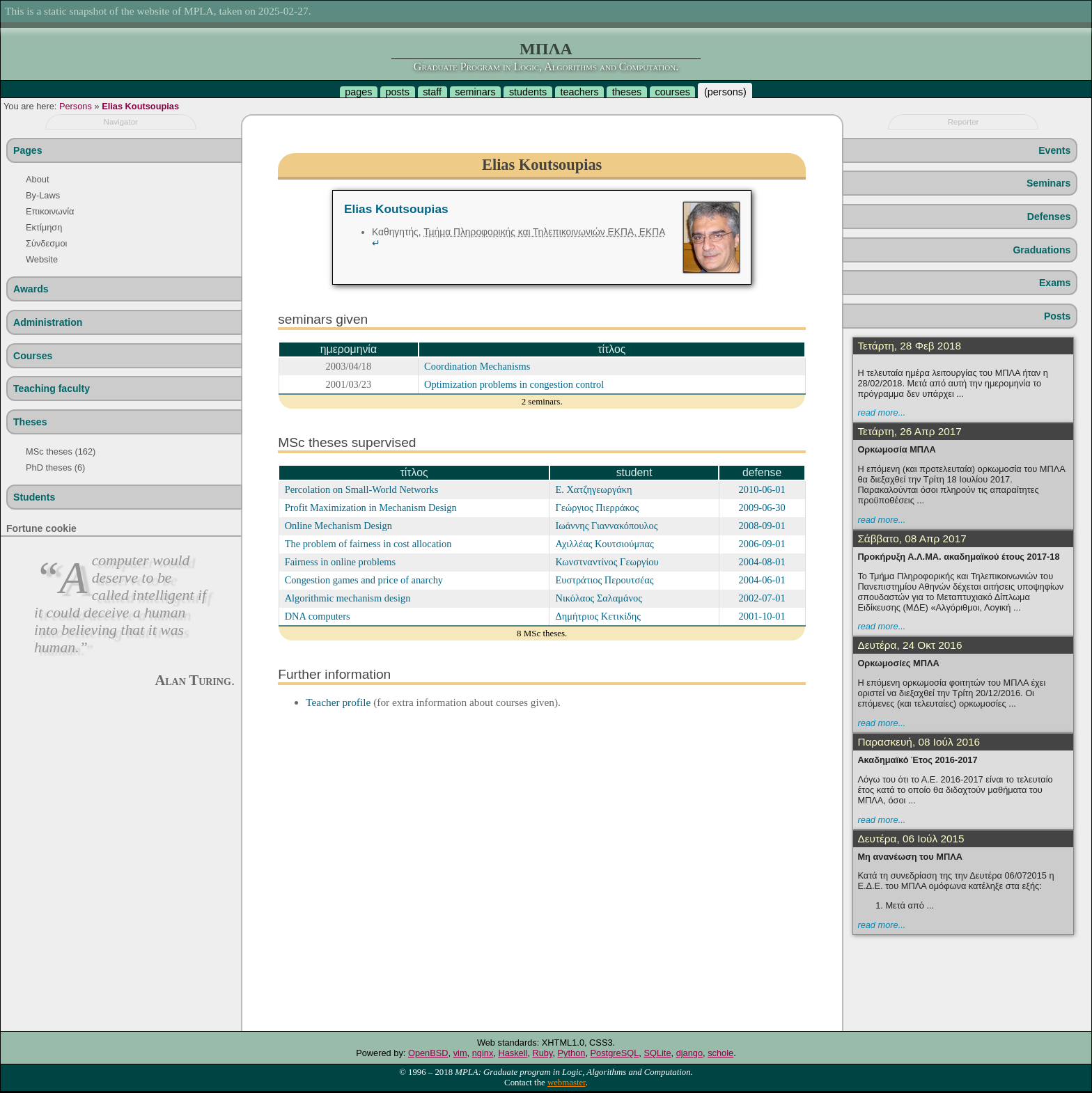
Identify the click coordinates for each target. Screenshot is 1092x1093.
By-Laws (43, 195)
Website (42, 259)
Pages (27, 150)
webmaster (566, 1082)
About (37, 179)
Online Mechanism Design (338, 525)
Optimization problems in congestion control (514, 384)
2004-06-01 (762, 579)
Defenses (1049, 216)
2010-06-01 (762, 489)
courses (672, 91)
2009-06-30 (762, 507)
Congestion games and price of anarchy (364, 579)
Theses (30, 421)
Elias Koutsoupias (140, 106)
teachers (579, 91)
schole (720, 1053)
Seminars (1048, 183)
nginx (483, 1053)
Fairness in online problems (340, 561)
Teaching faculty (51, 388)
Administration (47, 322)
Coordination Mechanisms (477, 366)
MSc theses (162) (60, 451)
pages (358, 91)
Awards (31, 288)
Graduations (1041, 249)
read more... (881, 412)
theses (626, 91)
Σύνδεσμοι (46, 243)
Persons (75, 106)
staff (432, 91)
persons (725, 91)
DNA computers (317, 616)
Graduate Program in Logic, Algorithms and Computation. (546, 66)
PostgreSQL (615, 1053)
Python (572, 1053)
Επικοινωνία (50, 211)
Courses (32, 355)
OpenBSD (428, 1053)
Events (1054, 150)
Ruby (543, 1053)
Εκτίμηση (44, 227)
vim (460, 1053)
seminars (475, 91)
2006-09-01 (762, 543)
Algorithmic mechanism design (348, 598)
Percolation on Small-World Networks (362, 489)
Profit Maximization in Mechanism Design (371, 507)
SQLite (657, 1053)
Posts (1057, 316)
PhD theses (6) (55, 467)
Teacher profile (338, 702)
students (528, 91)
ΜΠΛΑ (546, 49)
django (689, 1053)
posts (398, 91)
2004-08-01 (762, 561)
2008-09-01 (762, 525)
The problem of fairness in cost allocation (368, 543)
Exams (1054, 282)
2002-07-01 (762, 598)
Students (34, 497)
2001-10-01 (762, 616)
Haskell (512, 1053)
